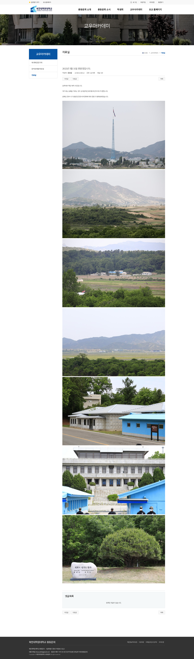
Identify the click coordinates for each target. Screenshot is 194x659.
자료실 (34, 75)
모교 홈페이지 (47, 2)
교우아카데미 (136, 9)
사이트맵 (151, 2)
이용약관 (141, 642)
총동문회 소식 (104, 9)
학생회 (120, 9)
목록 (161, 79)
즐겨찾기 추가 (34, 2)
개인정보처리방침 (132, 642)
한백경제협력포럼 (38, 69)
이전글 (66, 79)
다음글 (75, 79)
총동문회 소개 (84, 9)
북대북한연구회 (37, 62)
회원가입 (143, 2)
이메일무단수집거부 (151, 642)
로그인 (135, 2)
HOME (146, 53)
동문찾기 (160, 2)
